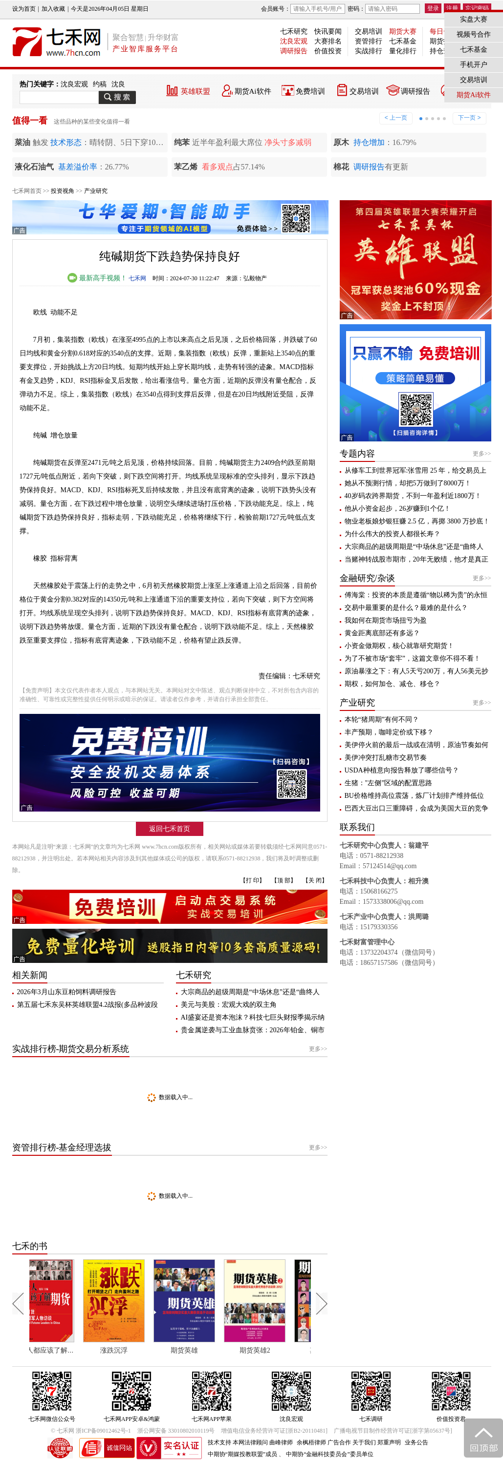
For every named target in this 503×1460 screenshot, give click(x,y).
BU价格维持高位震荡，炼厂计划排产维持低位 (414, 795)
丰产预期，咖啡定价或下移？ (389, 732)
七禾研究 (293, 31)
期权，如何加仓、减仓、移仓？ (392, 684)
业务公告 (416, 1442)
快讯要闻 (328, 31)
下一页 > (469, 117)
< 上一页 (396, 117)
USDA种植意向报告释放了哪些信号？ (402, 770)
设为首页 (24, 8)
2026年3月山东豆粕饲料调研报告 (66, 992)
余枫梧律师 (311, 1442)
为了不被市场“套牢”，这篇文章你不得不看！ (413, 658)
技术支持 (219, 1442)
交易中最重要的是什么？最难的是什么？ (406, 607)
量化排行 (402, 51)
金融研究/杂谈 (367, 578)
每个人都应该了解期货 (65, 1350)
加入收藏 (53, 8)
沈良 (118, 84)
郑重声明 (389, 1442)
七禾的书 (29, 1246)
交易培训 (368, 31)
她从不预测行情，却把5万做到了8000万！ (408, 483)
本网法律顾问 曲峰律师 (263, 1442)
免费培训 (310, 91)
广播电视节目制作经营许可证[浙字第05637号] (393, 1430)
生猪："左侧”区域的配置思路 (389, 783)
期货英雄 (203, 1350)
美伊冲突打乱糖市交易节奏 (386, 757)
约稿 (100, 84)
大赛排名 (328, 41)
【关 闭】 (315, 880)
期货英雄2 (273, 1350)
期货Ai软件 (253, 91)
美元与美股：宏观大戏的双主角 (229, 1004)
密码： (384, 9)
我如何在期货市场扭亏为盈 (386, 620)
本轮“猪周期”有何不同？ (382, 719)
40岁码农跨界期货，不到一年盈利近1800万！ (413, 496)
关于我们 (364, 1442)
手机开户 (473, 64)
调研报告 (293, 51)
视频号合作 (474, 34)
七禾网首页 (27, 191)
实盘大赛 (473, 19)
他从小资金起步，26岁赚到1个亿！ (398, 508)
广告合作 (339, 1442)
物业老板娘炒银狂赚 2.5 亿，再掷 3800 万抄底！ (417, 521)
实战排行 (368, 51)
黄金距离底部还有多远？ (382, 633)
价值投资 (328, 51)
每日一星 (443, 31)
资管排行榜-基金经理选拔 (62, 1147)
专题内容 (357, 454)
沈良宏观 (293, 41)
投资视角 (62, 191)
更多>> (318, 1048)
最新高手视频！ (97, 278)
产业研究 (96, 191)
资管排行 (368, 41)
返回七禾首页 (169, 829)
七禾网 (137, 278)
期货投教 (443, 41)
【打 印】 (252, 880)
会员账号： (303, 9)
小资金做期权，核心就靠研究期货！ (399, 645)
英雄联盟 (195, 91)
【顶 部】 (283, 880)
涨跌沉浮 (132, 1350)
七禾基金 (402, 41)
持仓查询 (443, 51)
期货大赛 (402, 31)
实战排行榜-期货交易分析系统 (71, 1049)
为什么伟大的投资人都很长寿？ (392, 534)
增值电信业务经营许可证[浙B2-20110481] (274, 1430)
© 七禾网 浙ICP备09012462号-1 (91, 1430)
